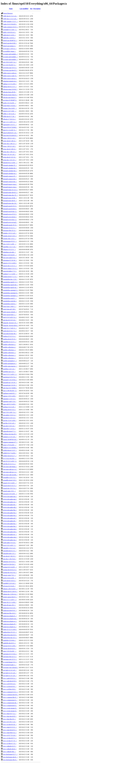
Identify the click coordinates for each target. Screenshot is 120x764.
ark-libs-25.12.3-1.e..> (9, 464)
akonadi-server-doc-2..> (10, 219)
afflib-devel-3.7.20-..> (9, 116)
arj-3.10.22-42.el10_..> (10, 458)
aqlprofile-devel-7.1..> (9, 431)
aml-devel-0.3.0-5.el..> (9, 320)
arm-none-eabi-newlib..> (10, 475)
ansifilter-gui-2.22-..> (9, 371)
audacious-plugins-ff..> (10, 624)
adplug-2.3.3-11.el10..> (10, 84)
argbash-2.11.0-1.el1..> (10, 437)
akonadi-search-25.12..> (10, 206)
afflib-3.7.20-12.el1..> (9, 114)
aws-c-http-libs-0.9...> (9, 719)
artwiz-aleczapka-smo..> (10, 537)
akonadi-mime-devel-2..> (10, 192)
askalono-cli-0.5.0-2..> (9, 561)
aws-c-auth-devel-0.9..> (10, 681)
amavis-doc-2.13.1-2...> (10, 266)
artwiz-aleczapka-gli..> (10, 521)
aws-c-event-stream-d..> (10, 711)
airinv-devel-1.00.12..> (10, 141)
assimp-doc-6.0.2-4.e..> (10, 572)
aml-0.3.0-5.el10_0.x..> (10, 317)
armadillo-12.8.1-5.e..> (10, 477)
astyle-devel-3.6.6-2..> (9, 580)
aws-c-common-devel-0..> (10, 694)
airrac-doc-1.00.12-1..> (10, 152)
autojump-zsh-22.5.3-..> (10, 659)
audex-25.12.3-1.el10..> (10, 629)
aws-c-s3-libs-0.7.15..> (10, 743)
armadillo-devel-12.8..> (10, 480)
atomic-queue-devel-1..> (10, 597)
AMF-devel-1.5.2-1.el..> (10, 16)
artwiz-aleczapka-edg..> (10, 507)
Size (31, 8)
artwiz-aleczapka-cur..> (10, 502)
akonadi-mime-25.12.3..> (10, 190)
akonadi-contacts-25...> (10, 176)
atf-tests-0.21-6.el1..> (9, 586)
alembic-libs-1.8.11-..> (9, 238)
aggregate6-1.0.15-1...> (10, 124)
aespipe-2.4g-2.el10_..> (10, 108)
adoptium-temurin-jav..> (10, 81)
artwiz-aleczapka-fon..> (10, 513)
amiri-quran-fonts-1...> (9, 314)
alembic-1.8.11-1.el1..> (10, 233)
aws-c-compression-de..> (10, 703)
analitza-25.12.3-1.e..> (9, 336)
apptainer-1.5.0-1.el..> (9, 399)
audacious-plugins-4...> (10, 616)
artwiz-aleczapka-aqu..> (10, 499)
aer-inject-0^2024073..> (10, 100)
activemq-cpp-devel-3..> (10, 70)
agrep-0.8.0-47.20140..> (10, 127)
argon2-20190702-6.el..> (10, 439)
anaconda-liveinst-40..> (10, 333)
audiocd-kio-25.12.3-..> (10, 632)
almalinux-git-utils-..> (9, 252)
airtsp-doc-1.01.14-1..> (10, 160)
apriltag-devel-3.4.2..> (9, 409)
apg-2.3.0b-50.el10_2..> (10, 390)
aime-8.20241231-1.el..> (10, 133)
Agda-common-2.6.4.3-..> (10, 27)
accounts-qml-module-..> (10, 54)
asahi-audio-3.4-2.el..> (9, 542)
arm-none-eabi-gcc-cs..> (10, 469)
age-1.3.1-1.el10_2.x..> (10, 122)
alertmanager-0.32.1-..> (10, 241)
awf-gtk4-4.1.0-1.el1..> (10, 675)
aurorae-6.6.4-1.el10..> (9, 646)
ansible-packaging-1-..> (10, 361)
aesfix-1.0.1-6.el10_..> (9, 103)
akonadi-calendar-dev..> (10, 168)
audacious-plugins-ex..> (10, 621)
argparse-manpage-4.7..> (10, 442)
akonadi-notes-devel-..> (10, 200)
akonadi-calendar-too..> (10, 173)
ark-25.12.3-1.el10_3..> (10, 461)
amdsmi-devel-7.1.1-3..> (10, 276)
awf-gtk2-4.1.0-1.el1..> (10, 670)
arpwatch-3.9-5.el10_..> (10, 494)
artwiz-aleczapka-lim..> (10, 526)
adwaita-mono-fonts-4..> (10, 95)
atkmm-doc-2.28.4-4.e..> (10, 594)
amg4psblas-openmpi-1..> (10, 290)
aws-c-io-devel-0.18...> (10, 724)
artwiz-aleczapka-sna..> (10, 540)
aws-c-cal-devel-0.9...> (10, 686)
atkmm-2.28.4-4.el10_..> (10, 589)
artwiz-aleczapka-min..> (10, 529)
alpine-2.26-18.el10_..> (10, 255)
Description (36, 8)
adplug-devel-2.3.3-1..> (10, 86)
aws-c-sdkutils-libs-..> (9, 751)
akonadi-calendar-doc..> (10, 171)
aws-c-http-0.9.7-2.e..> (9, 713)
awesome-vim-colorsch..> (10, 667)
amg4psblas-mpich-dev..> (10, 285)
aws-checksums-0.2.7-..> (10, 754)
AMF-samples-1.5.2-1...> (10, 21)
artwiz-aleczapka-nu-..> (10, 534)
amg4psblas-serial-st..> (10, 304)
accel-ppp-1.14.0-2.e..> (10, 48)
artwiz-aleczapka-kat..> (10, 523)
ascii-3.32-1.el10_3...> (9, 545)
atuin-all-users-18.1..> (9, 605)
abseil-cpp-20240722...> (10, 40)
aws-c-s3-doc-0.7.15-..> (10, 741)
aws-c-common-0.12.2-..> (10, 692)
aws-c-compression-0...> (10, 700)
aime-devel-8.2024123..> (10, 135)
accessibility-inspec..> (9, 51)
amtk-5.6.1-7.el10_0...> (10, 328)
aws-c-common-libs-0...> (10, 697)
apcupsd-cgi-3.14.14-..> (10, 382)
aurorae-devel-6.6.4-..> (10, 648)
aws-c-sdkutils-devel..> (10, 749)
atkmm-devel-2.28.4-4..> (10, 591)
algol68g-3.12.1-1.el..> (9, 247)
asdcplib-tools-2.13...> (9, 553)
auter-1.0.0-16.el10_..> (9, 651)
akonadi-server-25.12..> (10, 214)
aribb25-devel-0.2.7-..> (10, 456)
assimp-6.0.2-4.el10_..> (10, 567)
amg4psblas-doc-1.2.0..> (10, 279)
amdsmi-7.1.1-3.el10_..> (10, 274)
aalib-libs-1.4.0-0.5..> (9, 38)
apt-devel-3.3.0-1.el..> (9, 418)
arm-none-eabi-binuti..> (10, 466)
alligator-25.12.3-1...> (9, 249)
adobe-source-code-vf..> (10, 76)
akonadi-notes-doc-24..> (10, 203)
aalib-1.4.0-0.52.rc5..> (9, 32)
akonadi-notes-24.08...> (10, 198)
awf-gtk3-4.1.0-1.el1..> (10, 673)
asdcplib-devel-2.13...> (10, 551)
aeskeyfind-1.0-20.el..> (10, 105)
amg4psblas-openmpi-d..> (10, 293)
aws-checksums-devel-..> (10, 757)
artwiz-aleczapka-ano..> (10, 496)
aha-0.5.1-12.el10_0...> (10, 130)
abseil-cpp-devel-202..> (10, 43)
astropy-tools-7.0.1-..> (9, 575)
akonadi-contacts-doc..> (10, 181)
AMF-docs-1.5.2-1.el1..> (10, 19)
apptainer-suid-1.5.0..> (9, 401)
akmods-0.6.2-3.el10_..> (10, 162)
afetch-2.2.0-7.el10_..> (9, 111)
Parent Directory (8, 13)
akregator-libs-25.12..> (9, 230)
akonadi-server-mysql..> (10, 222)
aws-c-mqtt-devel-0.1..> (10, 730)
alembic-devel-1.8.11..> (10, 236)
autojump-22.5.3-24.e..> (10, 654)
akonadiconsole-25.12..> (10, 225)
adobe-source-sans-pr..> (10, 78)
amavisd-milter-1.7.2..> (10, 271)
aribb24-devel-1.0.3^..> (10, 450)
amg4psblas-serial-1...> (10, 298)
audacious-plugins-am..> (10, 618)
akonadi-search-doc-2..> (10, 211)
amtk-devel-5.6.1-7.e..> (10, 331)
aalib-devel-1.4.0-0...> (9, 35)
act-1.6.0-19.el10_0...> (9, 65)
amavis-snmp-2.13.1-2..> (10, 268)
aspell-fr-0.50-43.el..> (9, 564)
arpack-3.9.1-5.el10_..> (10, 483)
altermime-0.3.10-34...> (10, 260)
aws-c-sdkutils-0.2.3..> (9, 746)
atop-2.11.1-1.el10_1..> (10, 599)
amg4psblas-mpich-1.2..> (10, 282)
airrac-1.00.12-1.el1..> (9, 146)
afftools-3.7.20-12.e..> (9, 119)
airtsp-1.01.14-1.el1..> (9, 154)
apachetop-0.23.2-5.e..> (10, 377)
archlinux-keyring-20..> (10, 434)
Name (11, 8)
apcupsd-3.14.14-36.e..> (10, 380)
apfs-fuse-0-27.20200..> (10, 388)
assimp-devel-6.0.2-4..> (10, 570)
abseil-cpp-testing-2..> (9, 46)
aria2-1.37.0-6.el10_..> (9, 445)
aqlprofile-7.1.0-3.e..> (9, 428)
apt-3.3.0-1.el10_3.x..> (9, 412)
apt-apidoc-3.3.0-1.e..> (9, 415)
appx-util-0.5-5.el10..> (9, 404)
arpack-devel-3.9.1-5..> (10, 485)
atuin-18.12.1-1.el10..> (9, 602)
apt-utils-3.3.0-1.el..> (9, 426)
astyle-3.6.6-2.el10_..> (9, 578)
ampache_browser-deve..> (10, 325)
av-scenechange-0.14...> (10, 662)
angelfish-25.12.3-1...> (9, 342)
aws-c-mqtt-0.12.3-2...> (10, 727)
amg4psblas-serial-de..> (10, 301)
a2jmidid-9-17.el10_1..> (10, 29)
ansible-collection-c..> (9, 350)
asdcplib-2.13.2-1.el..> (9, 548)
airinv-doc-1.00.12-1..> (10, 143)
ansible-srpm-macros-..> (10, 366)
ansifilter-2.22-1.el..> (9, 369)
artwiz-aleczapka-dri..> (10, 504)
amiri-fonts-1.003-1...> (9, 306)
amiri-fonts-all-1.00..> (9, 309)
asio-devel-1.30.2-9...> (9, 556)
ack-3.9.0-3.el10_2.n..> (10, 62)
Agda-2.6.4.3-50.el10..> (10, 24)
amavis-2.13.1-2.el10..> (10, 263)
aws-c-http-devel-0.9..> (10, 716)
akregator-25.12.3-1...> (10, 228)
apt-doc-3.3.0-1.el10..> (9, 420)
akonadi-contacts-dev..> (10, 179)
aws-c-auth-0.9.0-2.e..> (10, 678)
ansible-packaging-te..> (10, 363)
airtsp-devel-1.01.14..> (9, 157)
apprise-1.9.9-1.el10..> (9, 396)
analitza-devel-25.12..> (10, 339)
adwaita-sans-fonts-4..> (10, 97)
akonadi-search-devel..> (10, 209)
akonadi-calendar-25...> (10, 165)
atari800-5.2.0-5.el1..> (9, 583)
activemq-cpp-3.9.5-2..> (10, 67)
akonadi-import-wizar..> (10, 184)
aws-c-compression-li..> (10, 705)
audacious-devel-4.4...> (10, 610)
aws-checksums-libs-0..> (10, 760)
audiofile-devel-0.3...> (9, 643)
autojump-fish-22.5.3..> (10, 656)
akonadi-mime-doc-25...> (10, 195)
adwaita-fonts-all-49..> (9, 92)
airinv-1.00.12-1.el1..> (9, 138)
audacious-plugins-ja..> (10, 627)
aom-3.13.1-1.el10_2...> (10, 374)
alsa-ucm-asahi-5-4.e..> (10, 257)
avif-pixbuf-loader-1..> (9, 665)
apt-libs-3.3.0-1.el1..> (9, 423)
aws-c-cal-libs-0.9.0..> (9, 689)
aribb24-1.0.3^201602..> (10, 447)
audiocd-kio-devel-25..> (10, 635)
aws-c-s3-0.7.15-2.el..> (10, 735)
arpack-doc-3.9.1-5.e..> (10, 488)
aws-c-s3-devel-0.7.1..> (10, 738)
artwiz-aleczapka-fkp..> (10, 510)
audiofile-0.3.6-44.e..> (9, 640)
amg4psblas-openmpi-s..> (10, 295)
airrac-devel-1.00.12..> (9, 149)
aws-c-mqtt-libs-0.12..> (10, 732)
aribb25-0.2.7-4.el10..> (10, 453)
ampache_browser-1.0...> (10, 323)
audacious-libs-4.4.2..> (9, 613)
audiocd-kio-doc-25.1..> (10, 637)
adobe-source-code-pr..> (10, 73)
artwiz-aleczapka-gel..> (10, 518)
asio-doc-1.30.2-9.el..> (9, 559)
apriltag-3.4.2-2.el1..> (9, 407)
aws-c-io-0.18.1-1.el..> (9, 722)
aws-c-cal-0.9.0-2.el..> (9, 684)
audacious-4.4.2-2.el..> (9, 608)
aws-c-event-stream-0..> (10, 708)
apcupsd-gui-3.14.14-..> (10, 385)
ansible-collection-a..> (9, 344)
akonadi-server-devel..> (10, 217)
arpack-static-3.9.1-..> (9, 491)
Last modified (24, 8)
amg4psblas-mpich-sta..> (10, 287)
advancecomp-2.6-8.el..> (10, 89)
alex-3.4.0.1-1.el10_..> (9, 244)
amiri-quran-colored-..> (10, 312)
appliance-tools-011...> (10, 393)
